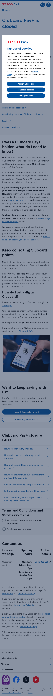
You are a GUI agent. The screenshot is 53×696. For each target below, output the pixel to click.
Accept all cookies (26, 84)
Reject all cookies (26, 90)
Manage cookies (26, 96)
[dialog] (26, 69)
